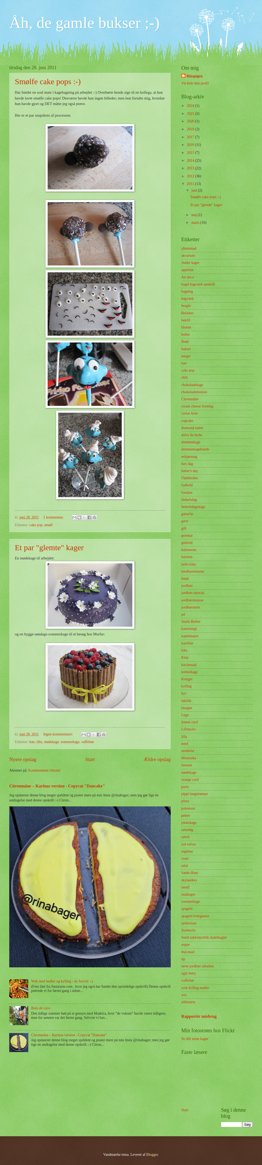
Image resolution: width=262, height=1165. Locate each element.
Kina (184, 657)
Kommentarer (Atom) (44, 770)
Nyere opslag (22, 759)
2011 (191, 184)
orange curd (190, 780)
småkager (188, 894)
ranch (185, 837)
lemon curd (189, 722)
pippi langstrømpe (194, 794)
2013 (191, 168)
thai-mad (187, 952)
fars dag (187, 464)
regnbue (187, 851)
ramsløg (187, 830)
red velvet (188, 844)
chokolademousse (194, 392)
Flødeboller (189, 478)
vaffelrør (87, 742)
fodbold (187, 485)
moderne (187, 751)
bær (32, 742)
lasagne (186, 708)
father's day (189, 471)
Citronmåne (189, 399)
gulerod (186, 543)
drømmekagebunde (195, 449)
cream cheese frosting (197, 406)
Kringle (186, 679)
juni (194, 190)
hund (185, 579)
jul (183, 614)
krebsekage (189, 672)
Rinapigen (195, 76)
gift (183, 528)
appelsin (187, 270)
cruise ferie (189, 413)
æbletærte (188, 1002)
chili (184, 377)
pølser (185, 815)
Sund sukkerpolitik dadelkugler (204, 937)
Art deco (187, 277)
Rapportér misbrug (199, 1016)
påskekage (188, 823)
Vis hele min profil (195, 83)
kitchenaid (188, 665)
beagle (186, 306)
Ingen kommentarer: (58, 734)
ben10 (185, 320)
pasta (185, 787)
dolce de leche (191, 435)
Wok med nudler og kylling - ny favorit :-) (62, 981)
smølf (48, 525)
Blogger (152, 1155)
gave (184, 521)
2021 (191, 114)
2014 (191, 161)
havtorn (186, 557)
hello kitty (188, 564)
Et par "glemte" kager (49, 547)
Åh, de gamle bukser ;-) (84, 22)
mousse (186, 765)
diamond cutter (192, 428)
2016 (191, 145)
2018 (191, 129)
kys (183, 693)
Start (90, 759)
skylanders (189, 880)
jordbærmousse (192, 600)
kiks (184, 650)
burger (186, 356)
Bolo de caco (40, 1008)
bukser (186, 349)
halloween (188, 550)
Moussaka (188, 758)
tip (183, 959)
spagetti (187, 909)
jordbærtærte (190, 607)
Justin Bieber (190, 622)
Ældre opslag (157, 759)
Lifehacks (188, 729)
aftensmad (188, 248)
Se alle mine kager (194, 1039)
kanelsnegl (189, 629)
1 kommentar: (54, 517)
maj (194, 215)
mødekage (51, 742)
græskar (187, 536)
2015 (191, 153)
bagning (187, 291)
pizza (185, 801)
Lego (185, 715)
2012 (191, 176)
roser (185, 858)
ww (184, 995)
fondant (186, 492)
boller (185, 334)
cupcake (187, 421)
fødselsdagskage (193, 507)
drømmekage (190, 442)
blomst (186, 327)
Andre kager (190, 263)
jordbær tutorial (192, 593)
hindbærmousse (192, 571)
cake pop (35, 525)
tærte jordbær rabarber (197, 966)
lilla (39, 742)
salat (184, 866)
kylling (186, 686)
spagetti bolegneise (195, 916)
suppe (185, 945)
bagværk (187, 299)
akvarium (188, 256)
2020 (191, 121)
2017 (191, 137)
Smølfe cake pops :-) (48, 81)
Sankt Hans (189, 873)
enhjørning (189, 457)
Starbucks (188, 930)
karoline (187, 643)
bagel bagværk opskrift (198, 284)
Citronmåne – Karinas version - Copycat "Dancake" (57, 786)
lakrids (186, 701)
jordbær (187, 586)
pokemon (188, 808)
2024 (191, 106)
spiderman (188, 923)
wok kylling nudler (195, 988)
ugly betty (188, 973)
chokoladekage (192, 385)
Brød (185, 342)
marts (195, 223)
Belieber (187, 313)
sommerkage (70, 742)
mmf (184, 744)
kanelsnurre (189, 636)
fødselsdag (189, 500)
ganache (187, 514)
